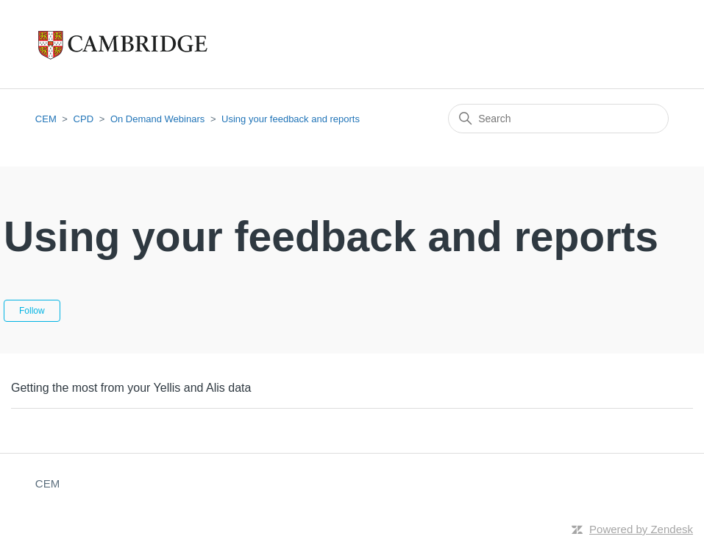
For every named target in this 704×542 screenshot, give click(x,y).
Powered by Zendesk (641, 529)
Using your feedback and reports (290, 118)
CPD (83, 118)
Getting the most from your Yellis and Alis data (131, 387)
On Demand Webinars (157, 118)
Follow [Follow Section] (32, 311)
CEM (46, 118)
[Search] (558, 118)
